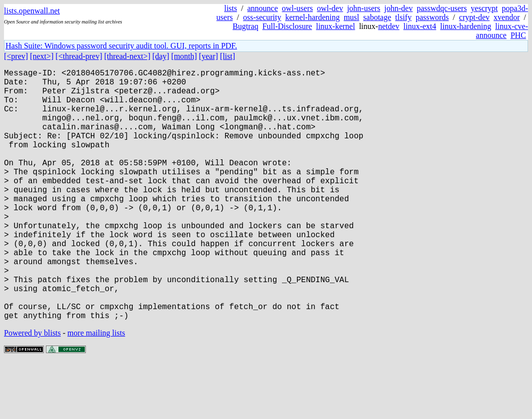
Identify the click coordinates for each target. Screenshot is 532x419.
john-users (363, 8)
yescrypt (484, 8)
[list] (227, 56)
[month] (184, 56)
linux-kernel (335, 26)
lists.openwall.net (32, 10)
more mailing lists (96, 389)
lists (230, 8)
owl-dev (330, 8)
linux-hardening (465, 26)
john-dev (398, 8)
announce (262, 8)
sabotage (377, 17)
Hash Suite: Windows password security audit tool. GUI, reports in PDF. (121, 45)
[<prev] (16, 56)
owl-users (297, 8)
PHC (518, 35)
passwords (432, 17)
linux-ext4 (419, 26)
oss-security (262, 17)
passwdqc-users (442, 8)
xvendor (507, 17)
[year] (208, 56)
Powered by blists (32, 389)
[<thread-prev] (78, 56)
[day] (160, 56)
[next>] (41, 56)
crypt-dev (474, 17)
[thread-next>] (127, 56)
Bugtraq (246, 26)
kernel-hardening (312, 17)
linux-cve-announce (502, 30)
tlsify (403, 17)
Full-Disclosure (287, 26)
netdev (389, 26)
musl (351, 17)
